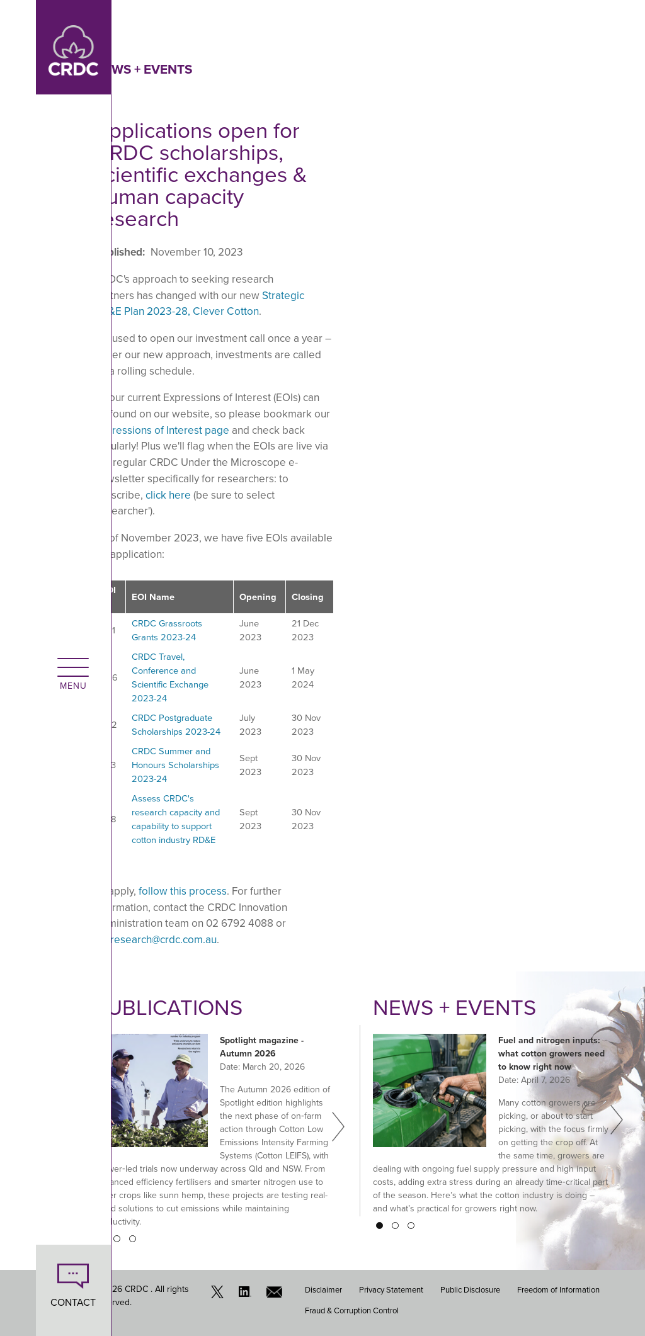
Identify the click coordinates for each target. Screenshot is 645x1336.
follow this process (183, 891)
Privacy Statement (391, 1290)
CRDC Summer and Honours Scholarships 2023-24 (175, 765)
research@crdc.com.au (163, 940)
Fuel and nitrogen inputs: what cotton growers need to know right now (551, 1053)
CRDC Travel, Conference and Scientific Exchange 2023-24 (170, 677)
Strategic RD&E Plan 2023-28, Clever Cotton (199, 304)
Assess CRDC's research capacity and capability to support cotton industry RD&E (176, 819)
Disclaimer (323, 1290)
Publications (170, 1007)
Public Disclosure (470, 1290)
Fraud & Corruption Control (352, 1310)
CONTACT (37, 1302)
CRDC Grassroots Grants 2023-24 (167, 630)
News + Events (143, 69)
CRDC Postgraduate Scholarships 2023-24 (176, 725)
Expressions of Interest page (161, 430)
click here (168, 495)
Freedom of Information (558, 1290)
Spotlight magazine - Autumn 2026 (262, 1046)
